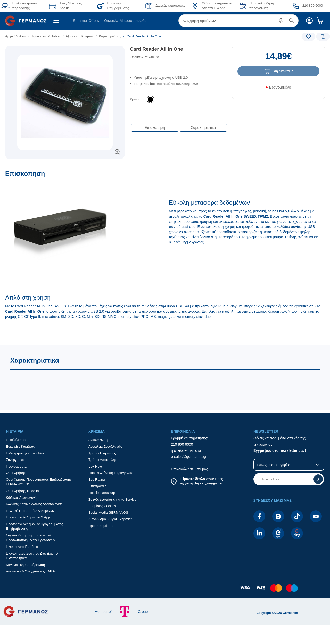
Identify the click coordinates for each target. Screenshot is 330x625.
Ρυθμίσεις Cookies (102, 506)
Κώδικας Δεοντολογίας (22, 498)
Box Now (95, 466)
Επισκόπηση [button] (155, 127)
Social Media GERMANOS (108, 513)
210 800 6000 (182, 444)
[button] (281, 20)
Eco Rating (96, 479)
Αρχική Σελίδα (15, 36)
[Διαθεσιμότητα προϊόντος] (278, 89)
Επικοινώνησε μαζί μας (189, 469)
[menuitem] (27, 21)
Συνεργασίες (15, 460)
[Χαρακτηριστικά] (165, 377)
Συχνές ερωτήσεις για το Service (112, 499)
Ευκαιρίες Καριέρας (20, 446)
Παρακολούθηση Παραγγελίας (110, 473)
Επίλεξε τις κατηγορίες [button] (273, 465)
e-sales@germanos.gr (189, 457)
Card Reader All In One (156, 49)
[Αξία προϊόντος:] (278, 58)
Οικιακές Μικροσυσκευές (125, 20)
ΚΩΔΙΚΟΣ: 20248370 (144, 57)
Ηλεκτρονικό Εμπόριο (22, 547)
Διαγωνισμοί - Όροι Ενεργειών (110, 519)
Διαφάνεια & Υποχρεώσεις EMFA (30, 571)
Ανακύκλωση (98, 440)
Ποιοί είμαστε (16, 440)
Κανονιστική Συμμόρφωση (25, 565)
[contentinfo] (165, 590)
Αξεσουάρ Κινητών (79, 36)
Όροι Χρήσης (16, 473)
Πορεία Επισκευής (102, 493)
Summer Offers (86, 20)
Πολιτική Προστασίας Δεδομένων (30, 511)
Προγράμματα (16, 466)
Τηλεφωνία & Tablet (46, 36)
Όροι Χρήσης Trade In (22, 491)
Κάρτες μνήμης (110, 36)
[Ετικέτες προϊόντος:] (65, 51)
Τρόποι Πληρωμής (102, 453)
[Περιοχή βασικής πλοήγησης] (165, 21)
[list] (133, 36)
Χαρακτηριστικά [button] (203, 127)
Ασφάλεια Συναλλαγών (105, 446)
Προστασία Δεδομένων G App (28, 517)
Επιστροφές (97, 486)
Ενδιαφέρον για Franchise (25, 453)
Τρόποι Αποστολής (102, 460)
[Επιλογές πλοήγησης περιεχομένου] (178, 124)
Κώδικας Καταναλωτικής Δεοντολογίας (34, 504)
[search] (238, 20)
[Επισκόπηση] (165, 257)
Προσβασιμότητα (100, 526)
